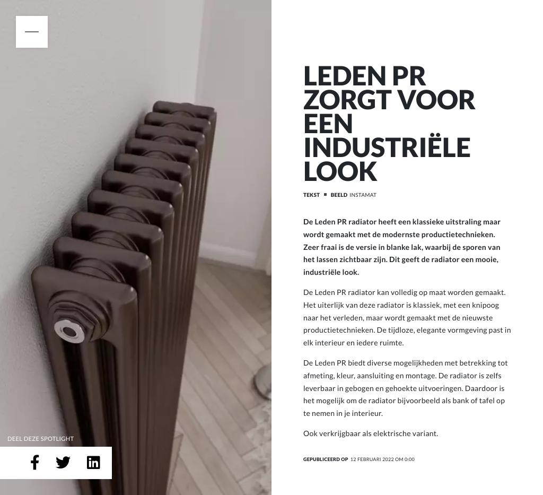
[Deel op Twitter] (63, 463)
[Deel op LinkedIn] (93, 463)
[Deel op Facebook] (35, 463)
